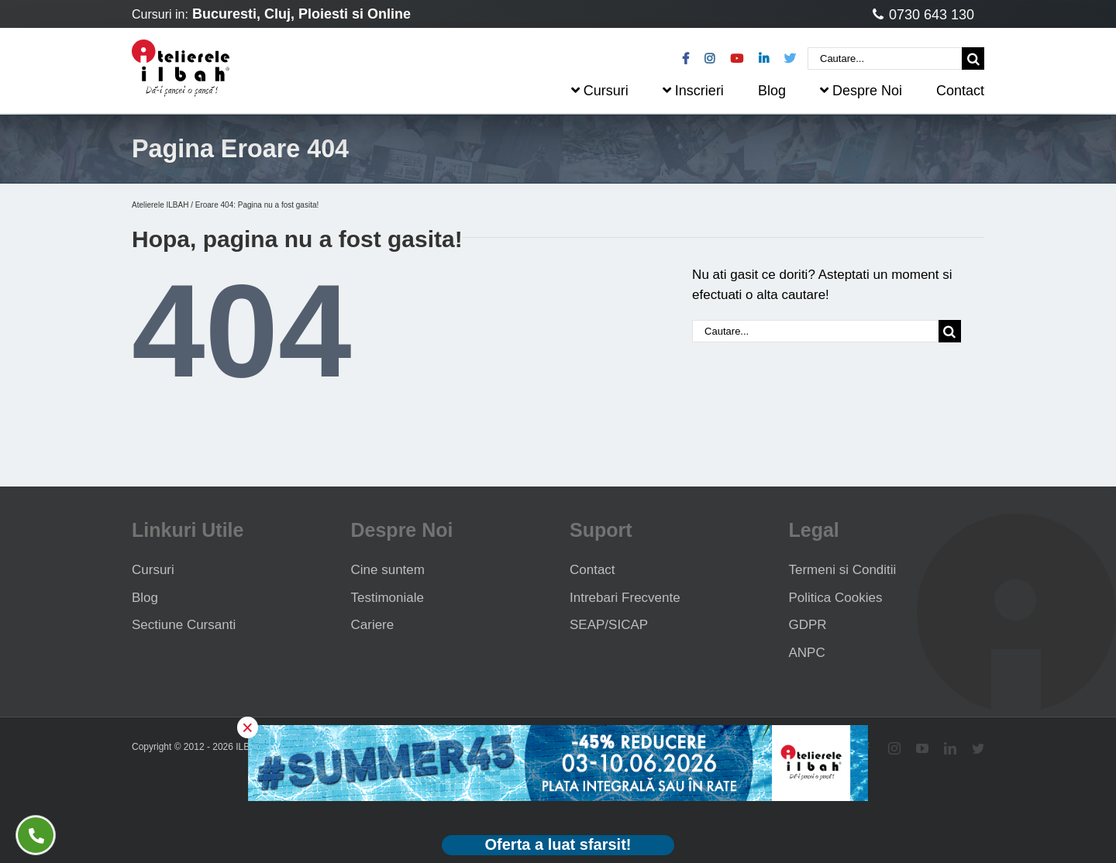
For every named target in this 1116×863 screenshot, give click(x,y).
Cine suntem (388, 569)
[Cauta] (973, 58)
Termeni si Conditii (843, 569)
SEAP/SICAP (609, 624)
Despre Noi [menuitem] (861, 90)
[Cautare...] (885, 58)
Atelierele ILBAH (160, 205)
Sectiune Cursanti (184, 624)
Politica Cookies (836, 597)
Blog (145, 597)
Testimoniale (388, 597)
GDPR (808, 624)
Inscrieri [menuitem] (693, 90)
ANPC (807, 652)
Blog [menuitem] (772, 90)
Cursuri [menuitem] (600, 90)
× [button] (247, 727)
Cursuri (153, 569)
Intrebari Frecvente (625, 597)
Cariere (372, 624)
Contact (592, 569)
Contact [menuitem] (960, 90)
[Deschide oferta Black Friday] (558, 845)
